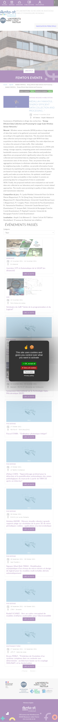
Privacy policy (29, 376)
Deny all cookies (29, 368)
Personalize (29, 372)
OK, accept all (29, 364)
